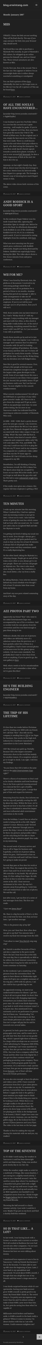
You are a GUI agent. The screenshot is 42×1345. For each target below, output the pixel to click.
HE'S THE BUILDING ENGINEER (18, 687)
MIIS (6, 24)
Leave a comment (24, 97)
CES (26, 735)
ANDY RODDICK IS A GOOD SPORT (18, 203)
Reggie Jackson (11, 1197)
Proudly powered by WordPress (13, 1342)
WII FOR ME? (13, 275)
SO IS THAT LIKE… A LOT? (18, 1230)
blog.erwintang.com (15, 5)
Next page (39, 1337)
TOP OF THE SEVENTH (19, 1151)
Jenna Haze (16, 908)
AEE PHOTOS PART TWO (21, 611)
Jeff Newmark (24, 154)
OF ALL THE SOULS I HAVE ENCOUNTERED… (20, 106)
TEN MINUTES (13, 504)
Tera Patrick (24, 941)
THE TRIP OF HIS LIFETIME (15, 714)
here (29, 81)
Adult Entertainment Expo (22, 770)
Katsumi (11, 1071)
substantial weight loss (28, 478)
